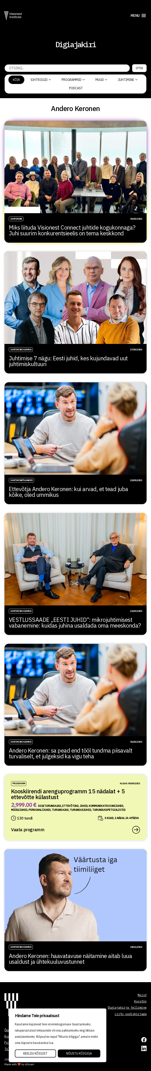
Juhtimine (127, 80)
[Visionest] (13, 15)
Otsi (139, 68)
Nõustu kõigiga (79, 1053)
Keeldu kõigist (35, 1053)
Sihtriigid (41, 80)
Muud (101, 80)
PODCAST (76, 88)
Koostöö (140, 1001)
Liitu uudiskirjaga (131, 1014)
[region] (57, 1035)
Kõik (16, 80)
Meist (142, 995)
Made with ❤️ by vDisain (19, 1064)
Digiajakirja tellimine (127, 1008)
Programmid (73, 80)
